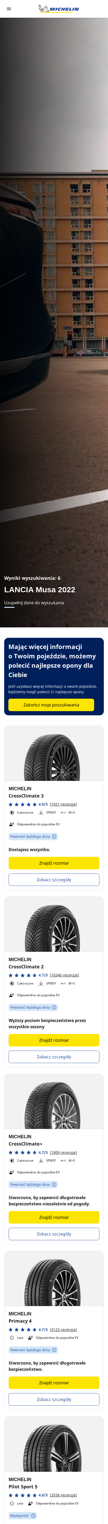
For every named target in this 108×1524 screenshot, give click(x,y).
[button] (43, 804)
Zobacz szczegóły (54, 880)
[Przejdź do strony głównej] (59, 9)
